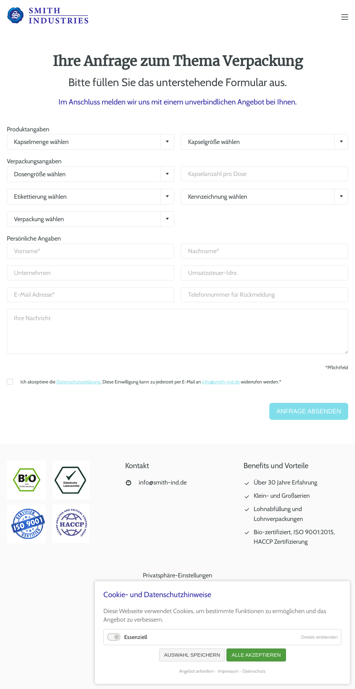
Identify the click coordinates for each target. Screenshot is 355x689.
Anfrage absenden (308, 411)
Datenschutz (254, 671)
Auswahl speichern (192, 655)
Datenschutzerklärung (78, 382)
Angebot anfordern (196, 671)
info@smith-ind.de (221, 382)
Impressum (228, 671)
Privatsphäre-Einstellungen (177, 575)
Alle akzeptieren (256, 655)
